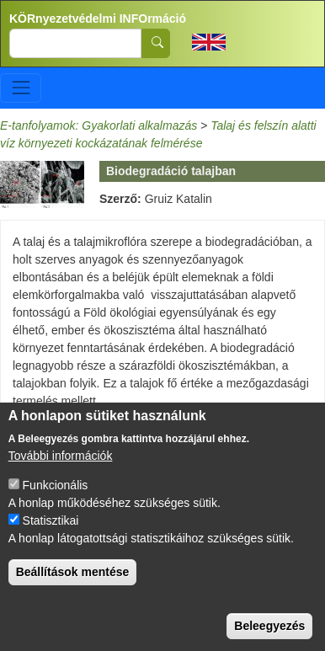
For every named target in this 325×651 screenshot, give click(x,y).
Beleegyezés (269, 625)
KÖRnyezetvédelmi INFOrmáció (97, 18)
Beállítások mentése (73, 572)
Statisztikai (51, 520)
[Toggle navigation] (20, 88)
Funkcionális (55, 485)
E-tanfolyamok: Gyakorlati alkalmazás (98, 125)
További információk (60, 455)
